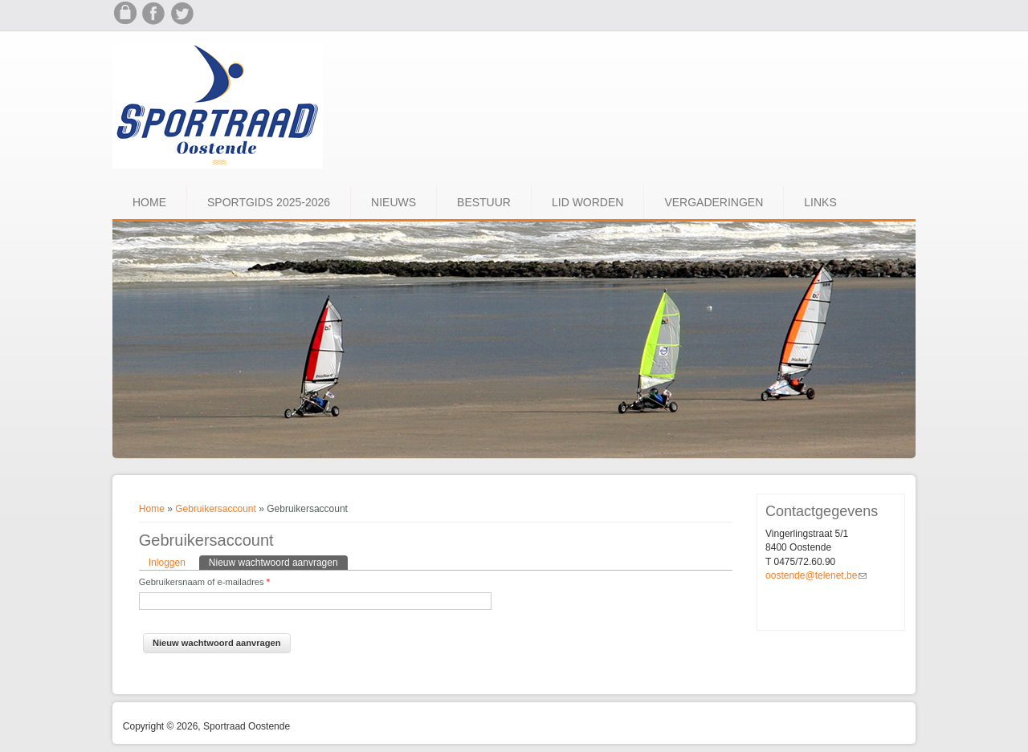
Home (149, 202)
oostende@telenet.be (816, 575)
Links (820, 202)
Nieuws (393, 202)
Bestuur (484, 202)
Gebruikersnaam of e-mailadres (204, 582)
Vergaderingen (713, 202)
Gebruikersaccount (215, 508)
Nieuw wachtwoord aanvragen (278, 561)
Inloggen (167, 562)
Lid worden (587, 202)
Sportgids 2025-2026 (268, 202)
